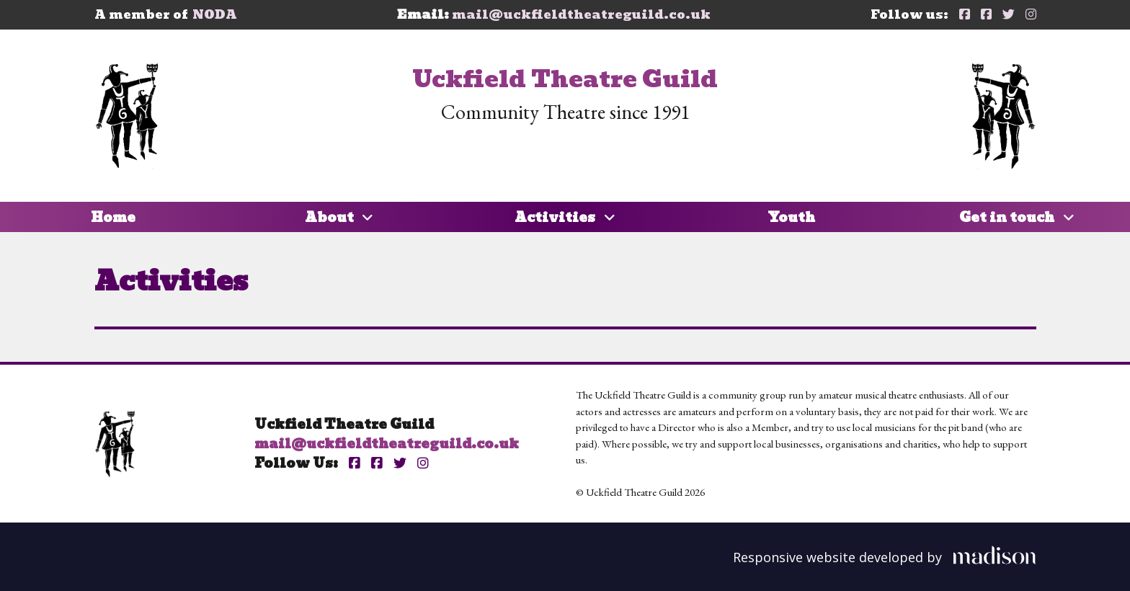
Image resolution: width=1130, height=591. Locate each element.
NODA (214, 14)
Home (113, 217)
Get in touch (1017, 217)
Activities (565, 217)
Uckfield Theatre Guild (565, 79)
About (339, 217)
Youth (791, 217)
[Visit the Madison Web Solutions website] (884, 555)
